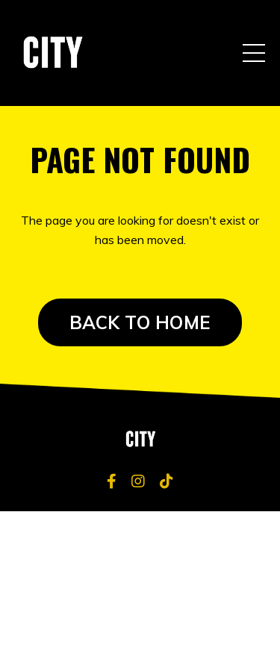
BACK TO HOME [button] (140, 322)
